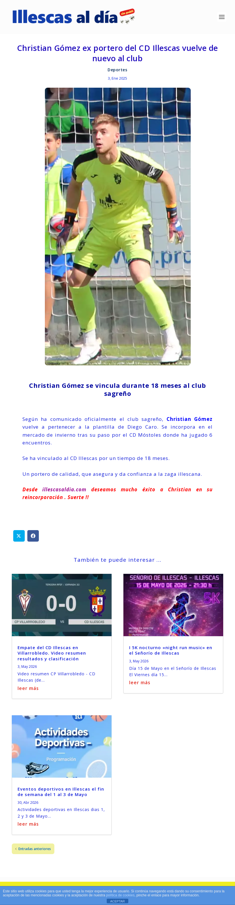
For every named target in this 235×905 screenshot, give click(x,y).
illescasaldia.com (62, 492)
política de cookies (120, 895)
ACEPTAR (117, 901)
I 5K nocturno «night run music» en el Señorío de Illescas (170, 653)
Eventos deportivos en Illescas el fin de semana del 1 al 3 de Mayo (61, 795)
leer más (28, 691)
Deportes (117, 73)
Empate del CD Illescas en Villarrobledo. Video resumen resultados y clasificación (52, 656)
